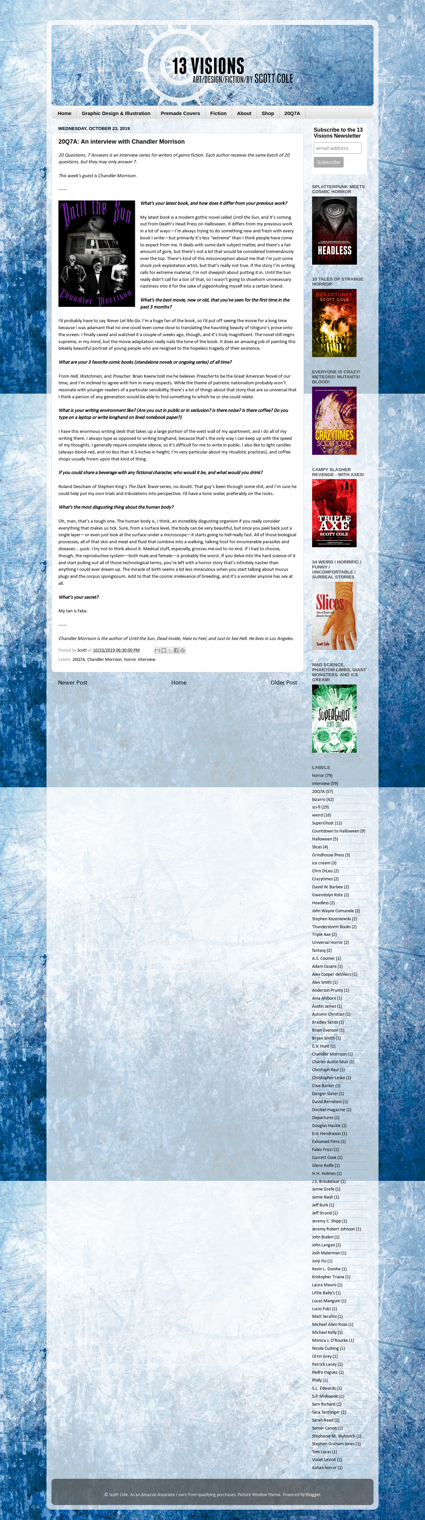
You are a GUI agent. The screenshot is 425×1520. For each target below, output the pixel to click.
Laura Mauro (324, 1285)
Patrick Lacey (324, 1364)
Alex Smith (322, 982)
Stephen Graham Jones (333, 1444)
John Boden (322, 1237)
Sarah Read (322, 1420)
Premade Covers (180, 113)
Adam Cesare (324, 966)
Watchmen (91, 376)
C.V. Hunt (320, 1046)
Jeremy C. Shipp (326, 1221)
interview (146, 660)
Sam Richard (323, 1404)
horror (130, 660)
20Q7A (292, 113)
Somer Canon (324, 1428)
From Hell (67, 376)
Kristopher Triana (328, 1277)
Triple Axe (321, 935)
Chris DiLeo (322, 871)
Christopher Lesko (328, 1078)
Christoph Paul (325, 1070)
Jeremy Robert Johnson (333, 1229)
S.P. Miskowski (325, 1396)
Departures (322, 1118)
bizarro (318, 800)
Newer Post (72, 683)
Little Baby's (323, 1293)
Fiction (219, 113)
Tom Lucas (321, 1452)
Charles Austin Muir (330, 1062)
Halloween (322, 839)
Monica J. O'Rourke (330, 1340)
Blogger (313, 1495)
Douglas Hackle (326, 1126)
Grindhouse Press (328, 855)
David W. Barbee (327, 887)
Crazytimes (322, 879)
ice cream (321, 863)
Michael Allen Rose (329, 1325)
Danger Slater (325, 1094)
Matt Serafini (324, 1317)
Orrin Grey (322, 1356)
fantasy (319, 951)
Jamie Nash (322, 1197)
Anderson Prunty (327, 990)
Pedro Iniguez (325, 1372)
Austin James (324, 1006)
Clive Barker (323, 1086)
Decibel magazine (328, 1110)
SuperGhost (323, 823)
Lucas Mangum (326, 1301)
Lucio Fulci (321, 1309)
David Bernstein (327, 1102)
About (244, 113)
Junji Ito (319, 1261)
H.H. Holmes (324, 1174)
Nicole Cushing (325, 1348)
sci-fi (316, 807)
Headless (320, 903)
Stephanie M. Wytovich (333, 1436)
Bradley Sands (325, 1022)
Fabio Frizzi (322, 1150)
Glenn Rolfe (323, 1166)
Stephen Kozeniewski (331, 919)
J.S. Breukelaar (326, 1182)
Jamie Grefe (323, 1189)
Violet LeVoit (324, 1460)
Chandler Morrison (104, 660)
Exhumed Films (326, 1142)
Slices (317, 847)
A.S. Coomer (323, 958)
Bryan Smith (323, 1038)
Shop (268, 113)
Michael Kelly (324, 1332)
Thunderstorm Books (331, 927)
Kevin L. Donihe (326, 1269)
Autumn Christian (328, 1014)
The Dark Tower (143, 486)
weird (317, 815)
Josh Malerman (326, 1253)
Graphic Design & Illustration (116, 113)
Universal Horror (327, 943)
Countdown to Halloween (335, 831)
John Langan (323, 1245)
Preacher (121, 376)
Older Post (284, 683)
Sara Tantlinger (326, 1412)
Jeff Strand (322, 1213)
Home (65, 113)
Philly (317, 1380)
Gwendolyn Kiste (327, 895)
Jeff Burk (320, 1205)
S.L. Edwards (324, 1388)
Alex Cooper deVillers (331, 974)
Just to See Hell (231, 638)
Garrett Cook (324, 1158)
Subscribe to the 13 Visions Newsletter (338, 133)
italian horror (324, 1468)
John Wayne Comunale (333, 911)
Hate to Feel (194, 638)
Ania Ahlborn (324, 998)
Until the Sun (246, 217)
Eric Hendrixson (326, 1134)
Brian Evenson (325, 1030)
